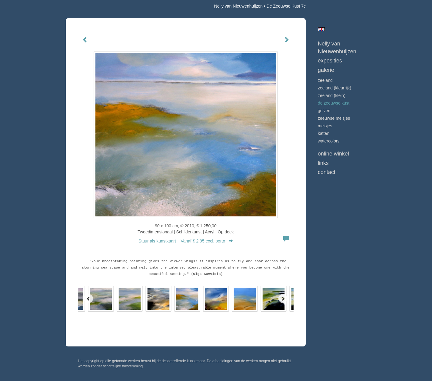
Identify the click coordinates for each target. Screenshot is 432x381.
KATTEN (323, 133)
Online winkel (333, 154)
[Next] (282, 298)
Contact (326, 172)
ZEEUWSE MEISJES (334, 118)
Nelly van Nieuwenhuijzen (238, 6)
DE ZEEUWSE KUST (333, 103)
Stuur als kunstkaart (185, 241)
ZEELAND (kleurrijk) (334, 87)
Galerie (326, 70)
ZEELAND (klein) (331, 95)
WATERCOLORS (329, 141)
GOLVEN (324, 110)
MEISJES (325, 125)
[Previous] (88, 298)
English (321, 29)
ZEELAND (325, 80)
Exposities (330, 61)
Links (323, 163)
